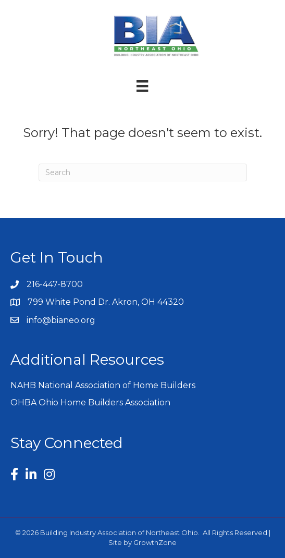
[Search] (143, 172)
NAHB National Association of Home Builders (102, 385)
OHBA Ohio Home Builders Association (90, 402)
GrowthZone (155, 542)
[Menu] (142, 86)
